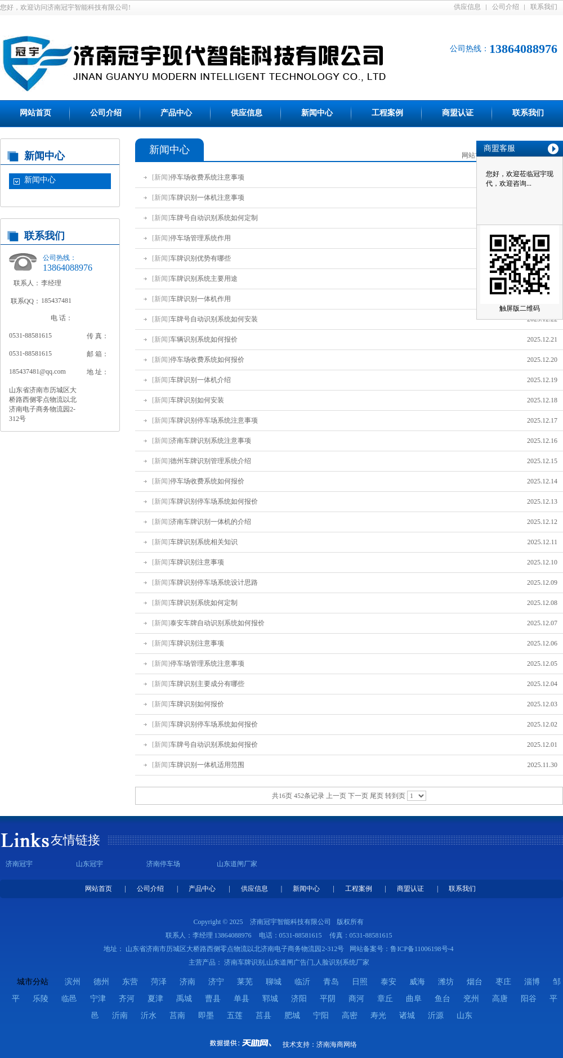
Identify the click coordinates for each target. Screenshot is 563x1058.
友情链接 (75, 840)
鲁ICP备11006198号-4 (421, 949)
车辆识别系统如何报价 (204, 339)
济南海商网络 (336, 1044)
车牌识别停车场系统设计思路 (214, 582)
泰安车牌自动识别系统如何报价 (217, 623)
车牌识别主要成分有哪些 (207, 684)
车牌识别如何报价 (197, 704)
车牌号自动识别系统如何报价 (214, 744)
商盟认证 (457, 113)
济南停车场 (163, 864)
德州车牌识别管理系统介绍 (210, 461)
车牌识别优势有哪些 (200, 258)
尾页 (376, 796)
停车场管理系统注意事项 (207, 663)
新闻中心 (317, 113)
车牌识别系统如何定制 (204, 603)
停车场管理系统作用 (200, 238)
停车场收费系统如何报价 (207, 360)
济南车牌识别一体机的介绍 (210, 522)
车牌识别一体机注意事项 (207, 197)
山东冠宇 (89, 864)
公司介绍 (505, 7)
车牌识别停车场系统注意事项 (214, 420)
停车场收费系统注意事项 (207, 177)
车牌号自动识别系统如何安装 (214, 319)
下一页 (358, 796)
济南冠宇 (19, 864)
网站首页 (35, 113)
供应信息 (467, 7)
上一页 (336, 796)
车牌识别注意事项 (197, 562)
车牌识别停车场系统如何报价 (214, 501)
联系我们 (543, 7)
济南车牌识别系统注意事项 (210, 441)
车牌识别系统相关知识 (204, 542)
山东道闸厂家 (237, 864)
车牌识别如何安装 (197, 400)
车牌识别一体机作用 (200, 299)
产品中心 (176, 113)
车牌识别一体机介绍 (200, 380)
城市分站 (32, 982)
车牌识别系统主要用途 (204, 279)
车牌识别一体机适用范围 (207, 765)
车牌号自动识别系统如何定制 (214, 218)
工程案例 (387, 113)
